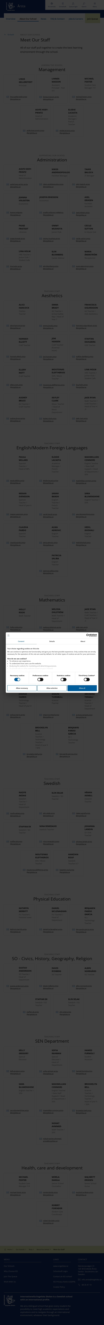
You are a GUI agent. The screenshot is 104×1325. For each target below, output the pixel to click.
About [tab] (83, 641)
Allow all (82, 688)
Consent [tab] (21, 641)
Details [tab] (52, 641)
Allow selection (52, 688)
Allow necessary (22, 688)
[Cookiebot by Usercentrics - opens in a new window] (88, 635)
